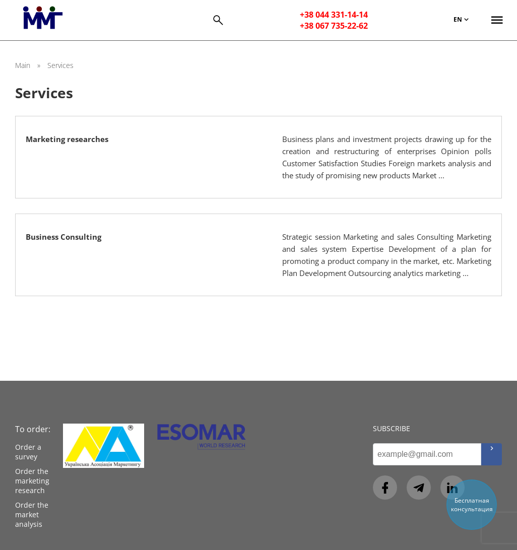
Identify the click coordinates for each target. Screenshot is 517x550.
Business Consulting (63, 237)
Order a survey (28, 451)
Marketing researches (67, 139)
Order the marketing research (32, 480)
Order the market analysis (31, 514)
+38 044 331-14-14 (334, 14)
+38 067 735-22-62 (334, 25)
